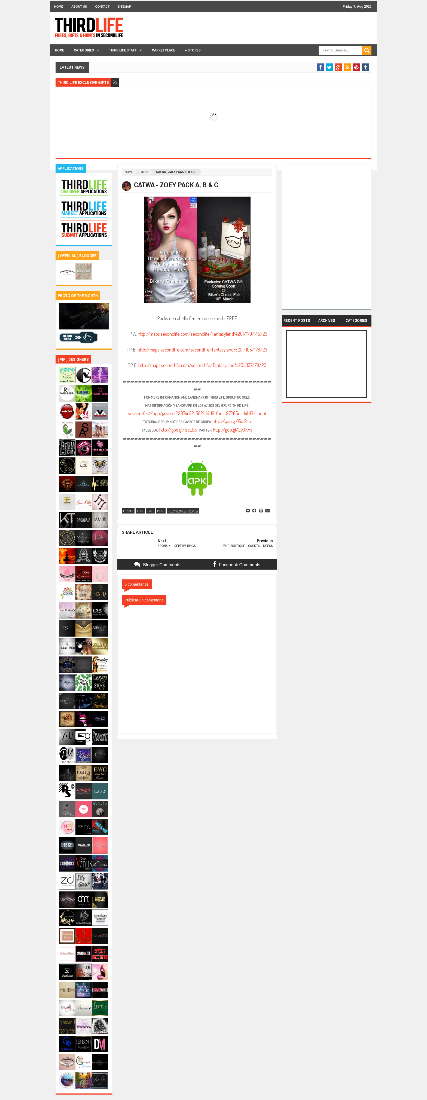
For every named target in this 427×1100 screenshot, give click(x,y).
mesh (144, 171)
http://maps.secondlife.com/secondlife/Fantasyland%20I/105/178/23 (202, 350)
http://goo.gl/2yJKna (232, 430)
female (128, 511)
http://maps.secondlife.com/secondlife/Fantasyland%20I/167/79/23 (202, 365)
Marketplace (163, 50)
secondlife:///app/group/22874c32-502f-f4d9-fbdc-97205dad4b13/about (197, 413)
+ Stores (193, 50)
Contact (102, 6)
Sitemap (124, 6)
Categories (84, 50)
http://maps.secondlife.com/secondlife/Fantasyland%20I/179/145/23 (202, 334)
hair (150, 511)
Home (58, 6)
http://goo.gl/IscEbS (178, 430)
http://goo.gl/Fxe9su (232, 421)
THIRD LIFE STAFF (123, 50)
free (140, 511)
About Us (79, 6)
